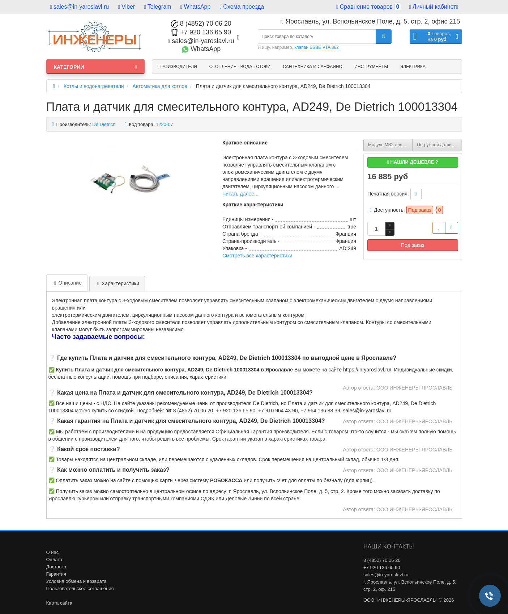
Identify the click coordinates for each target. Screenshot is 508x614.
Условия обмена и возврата (76, 581)
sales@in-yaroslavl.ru (79, 7)
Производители (177, 66)
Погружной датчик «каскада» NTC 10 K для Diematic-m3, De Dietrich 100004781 (439, 144)
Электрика (413, 66)
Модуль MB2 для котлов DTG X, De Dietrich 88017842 (390, 144)
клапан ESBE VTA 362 (316, 47)
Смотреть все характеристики (257, 255)
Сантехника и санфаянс (312, 66)
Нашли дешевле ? (412, 162)
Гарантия (56, 574)
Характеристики (117, 283)
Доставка (56, 566)
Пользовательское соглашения (80, 588)
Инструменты (371, 66)
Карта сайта (59, 603)
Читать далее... (240, 194)
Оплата (54, 559)
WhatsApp (195, 7)
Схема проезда (242, 7)
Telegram (157, 7)
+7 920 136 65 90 (201, 32)
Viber (126, 7)
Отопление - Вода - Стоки (239, 66)
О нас (52, 552)
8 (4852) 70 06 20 (201, 23)
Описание (67, 283)
